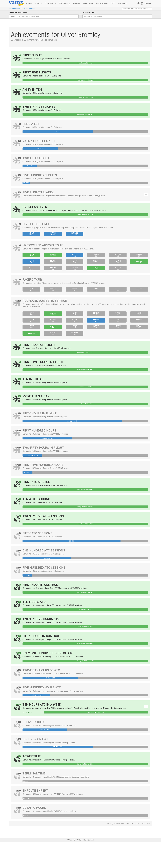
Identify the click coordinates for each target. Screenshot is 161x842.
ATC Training (64, 3)
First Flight (32, 55)
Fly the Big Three (36, 224)
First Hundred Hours (39, 430)
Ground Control (36, 739)
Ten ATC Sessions (36, 499)
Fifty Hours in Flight (39, 413)
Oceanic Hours (34, 807)
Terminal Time (34, 773)
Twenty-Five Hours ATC (41, 619)
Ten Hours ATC (34, 602)
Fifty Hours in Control (41, 636)
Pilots (38, 3)
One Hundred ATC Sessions (44, 550)
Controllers (50, 3)
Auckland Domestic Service (45, 301)
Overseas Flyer (35, 207)
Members (88, 3)
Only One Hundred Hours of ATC (48, 653)
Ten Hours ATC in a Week (42, 704)
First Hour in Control (40, 584)
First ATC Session (36, 482)
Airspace (122, 3)
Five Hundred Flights (40, 175)
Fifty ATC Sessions (37, 533)
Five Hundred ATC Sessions (44, 567)
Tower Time (32, 756)
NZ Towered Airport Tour (43, 245)
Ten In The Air (33, 379)
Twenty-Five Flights (39, 106)
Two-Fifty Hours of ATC (41, 670)
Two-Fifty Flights (37, 158)
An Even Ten (32, 89)
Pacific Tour (32, 279)
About (29, 3)
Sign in (148, 3)
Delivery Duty (34, 722)
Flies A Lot (31, 124)
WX (113, 3)
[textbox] (43, 16)
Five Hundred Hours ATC (42, 687)
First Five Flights (37, 72)
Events (76, 3)
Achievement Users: (18, 12)
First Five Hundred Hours (43, 465)
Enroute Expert (35, 790)
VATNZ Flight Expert (39, 141)
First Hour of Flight (39, 345)
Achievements (102, 3)
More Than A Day (36, 396)
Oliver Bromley (28, 8)
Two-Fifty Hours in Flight (43, 447)
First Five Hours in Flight (43, 362)
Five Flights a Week (38, 192)
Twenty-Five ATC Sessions (43, 516)
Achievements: (89, 12)
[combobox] (44, 16)
